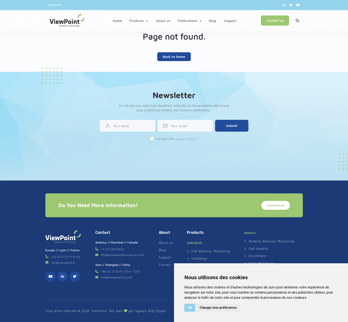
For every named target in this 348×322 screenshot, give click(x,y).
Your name (121, 126)
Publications (189, 21)
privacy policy (186, 138)
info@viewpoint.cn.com (116, 277)
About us (163, 21)
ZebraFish (194, 243)
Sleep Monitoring (259, 263)
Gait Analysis (256, 248)
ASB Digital (156, 311)
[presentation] (174, 153)
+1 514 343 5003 (112, 249)
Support (230, 21)
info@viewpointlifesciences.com (123, 255)
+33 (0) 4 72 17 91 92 (65, 257)
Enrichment (255, 256)
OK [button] (190, 307)
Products (139, 21)
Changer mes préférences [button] (218, 307)
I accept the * (176, 138)
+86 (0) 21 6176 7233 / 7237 (120, 271)
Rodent (250, 233)
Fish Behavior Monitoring (208, 251)
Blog (212, 21)
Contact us (275, 20)
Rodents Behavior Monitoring (269, 241)
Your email (179, 126)
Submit (231, 126)
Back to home (174, 57)
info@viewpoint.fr (63, 262)
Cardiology (197, 258)
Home (117, 21)
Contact (165, 265)
